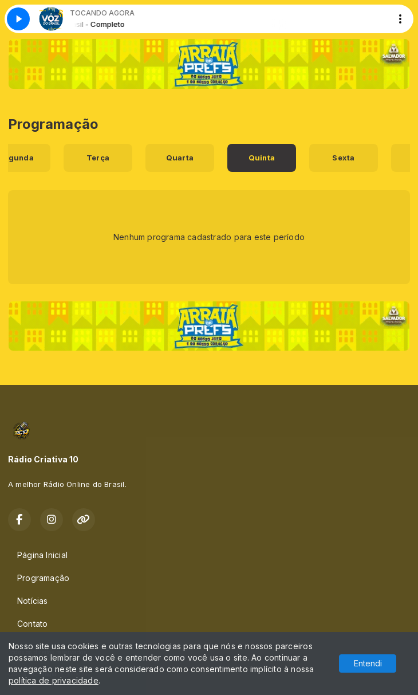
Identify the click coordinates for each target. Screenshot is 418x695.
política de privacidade (53, 680)
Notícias (32, 601)
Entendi (368, 663)
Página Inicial (42, 555)
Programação (43, 578)
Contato (32, 624)
